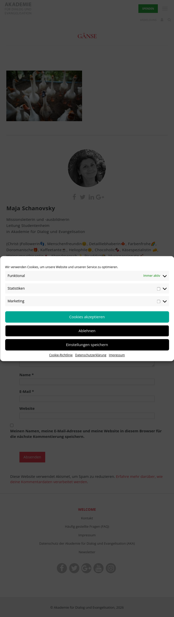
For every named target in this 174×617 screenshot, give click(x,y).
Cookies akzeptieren (87, 316)
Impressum (117, 355)
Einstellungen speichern (87, 344)
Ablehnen (87, 330)
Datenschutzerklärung (90, 355)
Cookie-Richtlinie (61, 355)
